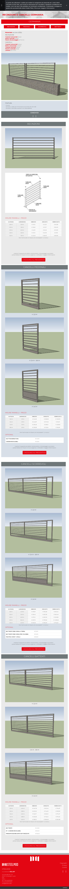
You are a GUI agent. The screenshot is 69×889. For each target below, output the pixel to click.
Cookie (64, 867)
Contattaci (45, 237)
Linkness (65, 887)
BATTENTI (58, 26)
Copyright (63, 863)
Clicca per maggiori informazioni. (44, 8)
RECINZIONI (11, 26)
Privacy (64, 865)
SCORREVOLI (42, 26)
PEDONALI (26, 26)
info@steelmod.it (7, 883)
